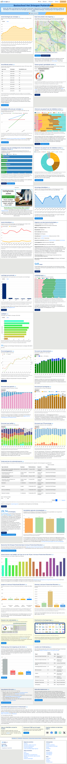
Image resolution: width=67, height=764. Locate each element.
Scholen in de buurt (45, 55)
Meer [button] (56, 1)
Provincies (26, 747)
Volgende (63, 500)
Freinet (5, 713)
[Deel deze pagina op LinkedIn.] (56, 732)
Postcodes (26, 746)
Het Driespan (54, 61)
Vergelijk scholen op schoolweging (8, 534)
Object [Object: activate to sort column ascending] (47, 467)
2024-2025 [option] (42, 70)
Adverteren (48, 758)
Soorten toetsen (5, 105)
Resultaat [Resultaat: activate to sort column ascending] (22, 467)
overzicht (4, 139)
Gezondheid (26, 753)
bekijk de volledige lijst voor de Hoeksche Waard (49, 650)
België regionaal (35, 748)
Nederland (30, 747)
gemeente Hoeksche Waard (10, 700)
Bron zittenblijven (38, 218)
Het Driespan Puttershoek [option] (43, 68)
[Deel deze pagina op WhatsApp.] (60, 732)
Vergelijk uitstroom (45, 144)
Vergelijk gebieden (39, 180)
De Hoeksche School (45, 236)
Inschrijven (26, 732)
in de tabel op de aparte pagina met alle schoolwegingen (52, 541)
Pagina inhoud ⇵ (33, 13)
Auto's (25, 752)
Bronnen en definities (50, 744)
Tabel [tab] (8, 21)
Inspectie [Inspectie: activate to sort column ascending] (39, 467)
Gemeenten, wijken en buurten (30, 744)
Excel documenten (23, 638)
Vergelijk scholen (11, 183)
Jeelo (10, 713)
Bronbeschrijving (38, 700)
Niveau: (36, 68)
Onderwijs (26, 757)
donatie (7, 733)
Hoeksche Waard (52, 240)
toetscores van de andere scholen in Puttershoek (16, 138)
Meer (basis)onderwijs (6, 702)
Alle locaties (4, 677)
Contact (47, 759)
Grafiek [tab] (3, 21)
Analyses (48, 743)
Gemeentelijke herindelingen (52, 746)
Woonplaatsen (31, 746)
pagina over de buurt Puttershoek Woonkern (34, 546)
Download (4, 643)
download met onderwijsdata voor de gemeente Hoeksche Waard (46, 579)
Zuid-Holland (62, 240)
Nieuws (47, 747)
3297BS (42, 238)
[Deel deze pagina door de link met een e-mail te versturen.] (47, 732)
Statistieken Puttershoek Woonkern (9, 550)
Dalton (2, 713)
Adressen (26, 743)
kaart (19, 697)
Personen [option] (37, 354)
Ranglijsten (48, 748)
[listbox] (43, 69)
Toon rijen (5, 498)
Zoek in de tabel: (57, 465)
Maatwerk (48, 760)
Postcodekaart (49, 754)
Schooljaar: (37, 70)
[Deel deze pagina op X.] (64, 732)
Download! (37, 641)
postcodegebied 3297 (10, 307)
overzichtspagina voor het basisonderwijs (13, 696)
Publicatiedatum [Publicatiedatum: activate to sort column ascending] (32, 467)
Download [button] (62, 1)
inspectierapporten (14, 504)
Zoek (39, 1)
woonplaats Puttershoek (20, 693)
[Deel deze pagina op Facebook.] (51, 732)
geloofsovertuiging (5, 712)
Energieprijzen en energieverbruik (30, 754)
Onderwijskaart (49, 753)
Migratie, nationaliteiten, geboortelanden (32, 756)
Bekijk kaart (37, 55)
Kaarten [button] (51, 1)
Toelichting (37, 94)
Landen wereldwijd (27, 748)
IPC (8, 713)
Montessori (14, 713)
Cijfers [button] (44, 1)
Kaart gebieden (49, 752)
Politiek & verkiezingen (28, 758)
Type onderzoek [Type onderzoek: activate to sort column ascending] (5, 467)
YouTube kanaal (49, 762)
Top (54, 738)
